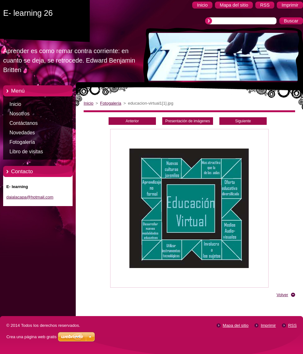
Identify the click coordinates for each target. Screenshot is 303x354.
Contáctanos (23, 123)
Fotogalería (22, 142)
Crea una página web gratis (31, 336)
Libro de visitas (26, 151)
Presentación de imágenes (187, 121)
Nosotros (19, 113)
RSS (292, 325)
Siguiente (243, 121)
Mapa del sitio (236, 325)
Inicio (15, 104)
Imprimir (268, 325)
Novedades (22, 132)
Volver (282, 294)
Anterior (132, 121)
